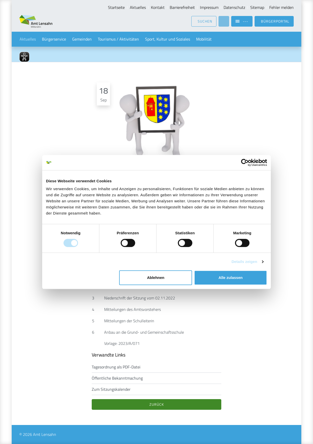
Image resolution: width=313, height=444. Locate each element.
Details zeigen (244, 261)
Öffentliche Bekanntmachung (117, 378)
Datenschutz (234, 7)
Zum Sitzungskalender (111, 389)
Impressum (209, 7)
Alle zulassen (230, 277)
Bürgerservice (54, 39)
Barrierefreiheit (182, 7)
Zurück (156, 404)
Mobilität (204, 39)
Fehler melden (281, 7)
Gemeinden (82, 39)
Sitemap (257, 7)
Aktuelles (138, 7)
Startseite (116, 7)
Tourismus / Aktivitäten (118, 39)
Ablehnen (155, 277)
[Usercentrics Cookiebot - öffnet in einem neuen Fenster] (245, 162)
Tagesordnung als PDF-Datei (116, 367)
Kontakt (158, 7)
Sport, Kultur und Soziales (167, 39)
